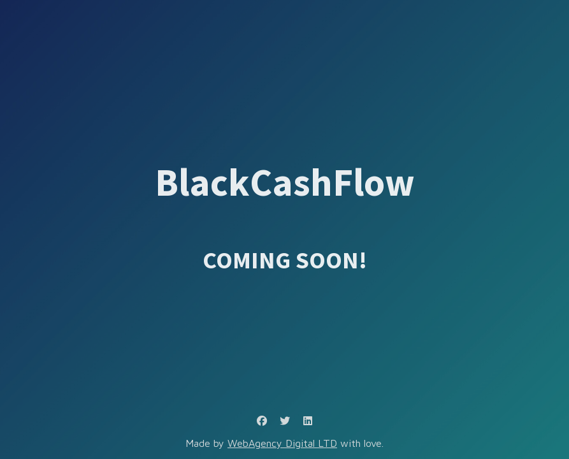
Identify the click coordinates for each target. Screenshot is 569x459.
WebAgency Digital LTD (282, 443)
